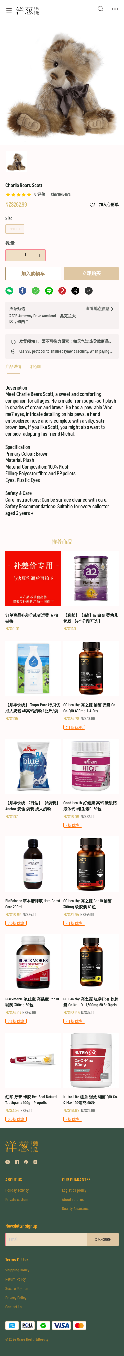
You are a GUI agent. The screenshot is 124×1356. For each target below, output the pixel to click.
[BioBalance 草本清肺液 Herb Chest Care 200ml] (33, 881)
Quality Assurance (75, 1208)
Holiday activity (17, 1190)
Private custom (16, 1199)
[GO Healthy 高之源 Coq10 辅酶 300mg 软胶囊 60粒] (91, 881)
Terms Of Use (16, 1260)
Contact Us (13, 1307)
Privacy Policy (15, 1298)
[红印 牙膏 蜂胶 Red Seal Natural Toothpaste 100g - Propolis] (33, 1078)
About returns (73, 1199)
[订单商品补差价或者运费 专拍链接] (33, 592)
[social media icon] (7, 1162)
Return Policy (15, 1279)
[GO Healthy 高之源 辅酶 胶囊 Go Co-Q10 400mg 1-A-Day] (91, 686)
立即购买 (91, 273)
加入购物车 (33, 274)
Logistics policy (74, 1190)
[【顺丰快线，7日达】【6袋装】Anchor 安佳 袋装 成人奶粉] (33, 780)
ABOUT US (13, 1180)
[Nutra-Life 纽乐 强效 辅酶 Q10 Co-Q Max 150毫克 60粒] (91, 1078)
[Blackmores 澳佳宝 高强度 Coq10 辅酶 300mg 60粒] (33, 979)
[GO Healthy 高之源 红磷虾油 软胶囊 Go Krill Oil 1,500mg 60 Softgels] (91, 979)
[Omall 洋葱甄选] (27, 11)
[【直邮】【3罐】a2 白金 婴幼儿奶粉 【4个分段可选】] (91, 592)
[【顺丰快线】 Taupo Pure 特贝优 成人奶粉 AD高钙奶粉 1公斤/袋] (33, 682)
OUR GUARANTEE (76, 1180)
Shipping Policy (17, 1270)
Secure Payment (17, 1288)
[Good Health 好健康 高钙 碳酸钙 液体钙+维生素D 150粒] (91, 784)
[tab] (13, 369)
